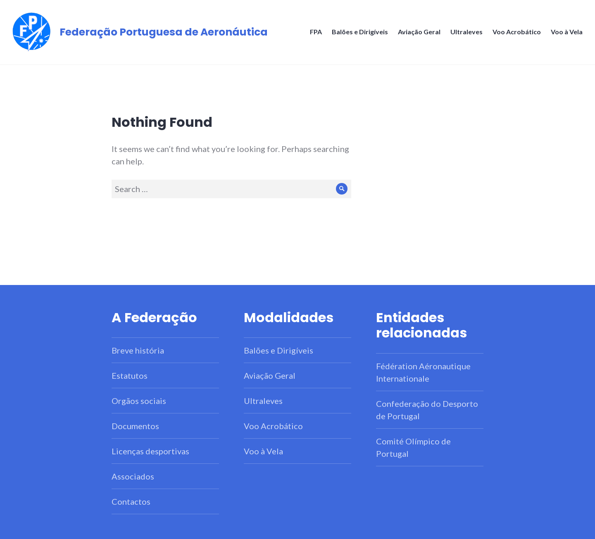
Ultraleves (466, 32)
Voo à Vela (567, 32)
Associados (133, 476)
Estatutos (130, 375)
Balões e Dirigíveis (360, 32)
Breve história (138, 350)
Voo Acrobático (517, 32)
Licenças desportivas (150, 451)
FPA (316, 32)
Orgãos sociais (139, 401)
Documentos (135, 426)
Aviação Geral (419, 32)
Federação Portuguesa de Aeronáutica (164, 32)
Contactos (131, 501)
